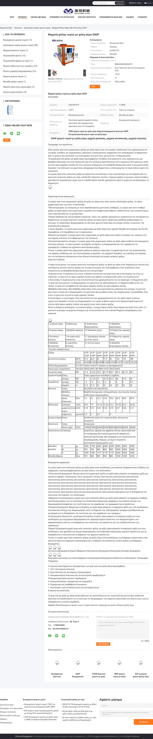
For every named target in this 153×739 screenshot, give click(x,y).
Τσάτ (93, 86)
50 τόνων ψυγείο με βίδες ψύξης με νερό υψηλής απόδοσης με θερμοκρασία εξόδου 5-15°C (79, 719)
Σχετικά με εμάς (38, 17)
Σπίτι (12, 17)
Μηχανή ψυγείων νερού (14, 50)
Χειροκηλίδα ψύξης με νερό (16, 61)
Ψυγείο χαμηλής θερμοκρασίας (17, 71)
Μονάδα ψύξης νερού (13, 81)
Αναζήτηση (119, 3)
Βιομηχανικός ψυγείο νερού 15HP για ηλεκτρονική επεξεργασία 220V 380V (39, 705)
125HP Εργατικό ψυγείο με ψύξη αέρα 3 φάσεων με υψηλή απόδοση (98, 675)
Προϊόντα (22, 17)
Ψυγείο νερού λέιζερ (12, 92)
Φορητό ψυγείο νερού (13, 76)
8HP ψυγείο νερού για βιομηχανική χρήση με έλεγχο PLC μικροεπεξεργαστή (41, 712)
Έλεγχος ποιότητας (87, 17)
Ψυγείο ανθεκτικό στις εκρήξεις (18, 66)
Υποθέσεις (142, 17)
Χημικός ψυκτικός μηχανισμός (17, 87)
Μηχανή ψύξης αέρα (125, 605)
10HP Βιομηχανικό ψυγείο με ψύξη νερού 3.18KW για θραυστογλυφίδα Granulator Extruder (41, 718)
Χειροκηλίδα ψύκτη (12, 55)
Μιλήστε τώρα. (135, 3)
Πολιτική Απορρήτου (23, 736)
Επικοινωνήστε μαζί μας (111, 17)
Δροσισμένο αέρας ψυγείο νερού (37, 28)
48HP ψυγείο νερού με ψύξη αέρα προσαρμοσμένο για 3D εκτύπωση (119, 675)
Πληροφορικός (6, 723)
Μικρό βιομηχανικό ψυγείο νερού (69, 605)
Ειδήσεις (130, 17)
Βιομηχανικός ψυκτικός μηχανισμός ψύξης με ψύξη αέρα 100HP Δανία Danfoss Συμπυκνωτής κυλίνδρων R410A (57, 675)
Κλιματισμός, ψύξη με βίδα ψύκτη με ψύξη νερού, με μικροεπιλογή (77, 712)
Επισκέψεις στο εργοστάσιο (62, 17)
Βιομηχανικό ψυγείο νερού (15, 40)
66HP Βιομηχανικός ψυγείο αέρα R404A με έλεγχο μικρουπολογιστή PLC (78, 675)
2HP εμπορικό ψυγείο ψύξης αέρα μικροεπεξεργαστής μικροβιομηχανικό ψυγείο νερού (140, 675)
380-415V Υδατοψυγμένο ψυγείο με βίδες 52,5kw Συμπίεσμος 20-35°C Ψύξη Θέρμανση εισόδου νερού (79, 706)
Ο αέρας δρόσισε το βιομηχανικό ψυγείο (100, 605)
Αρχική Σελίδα (6, 28)
